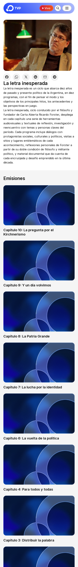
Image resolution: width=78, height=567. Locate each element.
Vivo (46, 8)
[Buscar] (58, 8)
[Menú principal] (67, 8)
